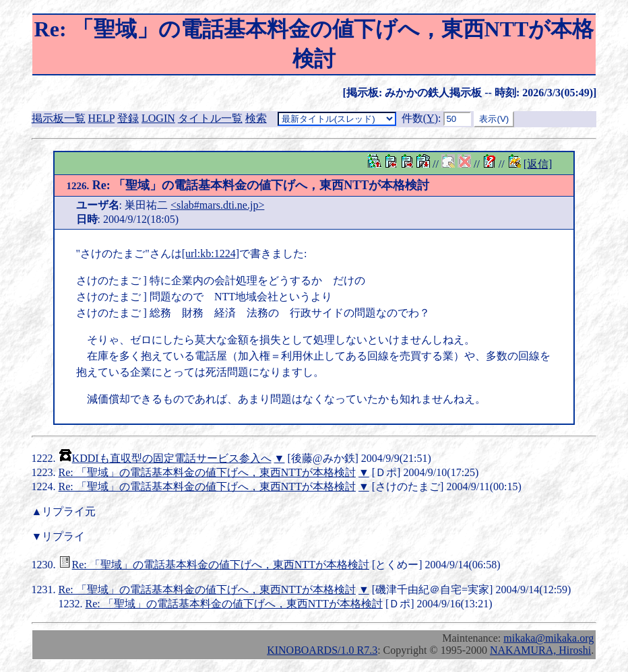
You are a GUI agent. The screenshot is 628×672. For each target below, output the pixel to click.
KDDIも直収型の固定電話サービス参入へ (172, 458)
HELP (101, 118)
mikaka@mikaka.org (548, 638)
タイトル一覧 (210, 118)
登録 (128, 118)
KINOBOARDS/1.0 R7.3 (322, 650)
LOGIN (158, 118)
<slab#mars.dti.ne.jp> (217, 205)
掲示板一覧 (59, 118)
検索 (256, 118)
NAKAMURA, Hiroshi (540, 650)
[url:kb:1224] (210, 253)
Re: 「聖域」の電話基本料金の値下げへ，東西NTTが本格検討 (248, 185)
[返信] (538, 164)
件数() (420, 118)
